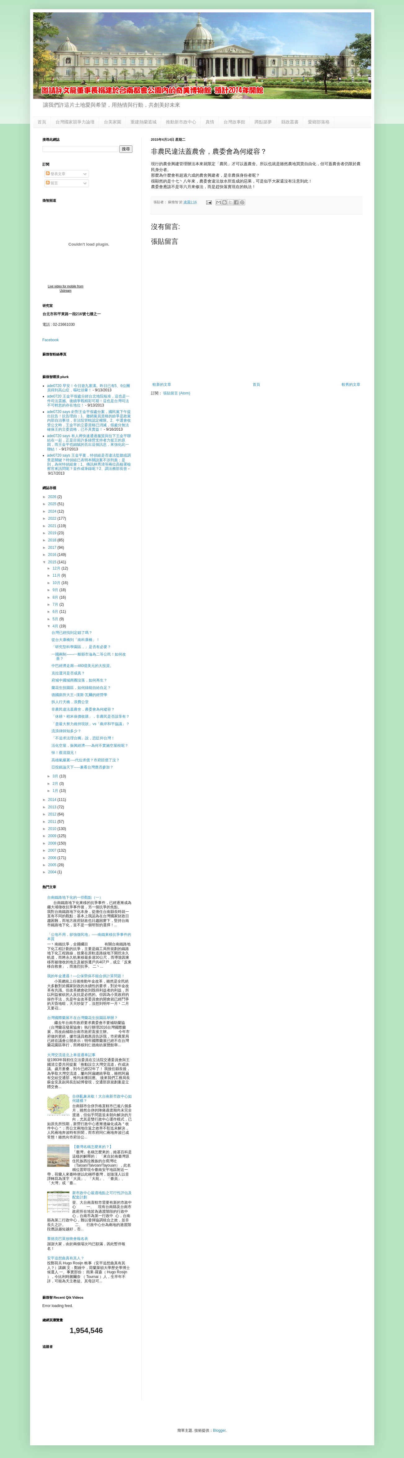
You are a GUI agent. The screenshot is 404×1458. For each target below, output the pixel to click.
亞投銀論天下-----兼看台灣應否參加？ (82, 767)
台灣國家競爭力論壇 (75, 121)
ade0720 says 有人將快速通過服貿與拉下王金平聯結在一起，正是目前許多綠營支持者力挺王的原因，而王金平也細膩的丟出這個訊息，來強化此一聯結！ (89, 442)
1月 (55, 791)
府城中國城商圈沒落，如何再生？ (79, 680)
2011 (52, 821)
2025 (52, 504)
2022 (52, 518)
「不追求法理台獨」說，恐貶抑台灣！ (83, 738)
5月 (55, 619)
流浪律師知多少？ (66, 731)
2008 (52, 843)
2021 (52, 526)
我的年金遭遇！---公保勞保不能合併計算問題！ (86, 976)
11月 (56, 575)
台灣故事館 (234, 121)
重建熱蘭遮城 (144, 121)
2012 (52, 814)
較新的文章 (162, 384)
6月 (55, 611)
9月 (55, 590)
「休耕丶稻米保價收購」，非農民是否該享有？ (90, 716)
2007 (52, 850)
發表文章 (55, 174)
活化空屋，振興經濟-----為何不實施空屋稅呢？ (89, 745)
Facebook (50, 340)
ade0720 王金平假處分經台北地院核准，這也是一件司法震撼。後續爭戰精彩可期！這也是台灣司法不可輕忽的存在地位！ (88, 400)
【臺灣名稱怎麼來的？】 (92, 1147)
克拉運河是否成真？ (68, 673)
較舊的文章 (351, 384)
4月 (55, 626)
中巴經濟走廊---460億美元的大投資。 (82, 666)
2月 (55, 783)
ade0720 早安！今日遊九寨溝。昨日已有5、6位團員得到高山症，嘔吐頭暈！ (88, 388)
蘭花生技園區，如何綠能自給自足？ (81, 688)
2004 (52, 872)
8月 (55, 597)
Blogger (219, 1430)
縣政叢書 (290, 121)
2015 (52, 562)
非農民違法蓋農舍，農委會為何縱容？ (83, 709)
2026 (52, 497)
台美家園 (112, 121)
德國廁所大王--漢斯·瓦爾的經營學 (79, 695)
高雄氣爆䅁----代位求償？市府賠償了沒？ (85, 760)
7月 (55, 604)
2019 (52, 533)
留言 (52, 183)
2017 (52, 547)
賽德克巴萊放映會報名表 (67, 1239)
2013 (52, 807)
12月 (56, 568)
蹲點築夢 (263, 121)
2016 (52, 555)
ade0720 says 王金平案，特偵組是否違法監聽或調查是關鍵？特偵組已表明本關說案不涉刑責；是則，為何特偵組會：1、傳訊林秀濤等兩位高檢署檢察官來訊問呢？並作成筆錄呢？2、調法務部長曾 (89, 462)
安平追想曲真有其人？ (65, 1258)
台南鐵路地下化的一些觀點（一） (75, 897)
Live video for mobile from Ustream (65, 288)
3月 (55, 776)
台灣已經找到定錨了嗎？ (71, 632)
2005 (52, 865)
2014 (52, 800)
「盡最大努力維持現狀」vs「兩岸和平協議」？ (90, 724)
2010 (52, 829)
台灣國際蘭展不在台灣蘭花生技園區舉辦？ (82, 1018)
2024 (52, 511)
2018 (52, 540)
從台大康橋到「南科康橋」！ (75, 640)
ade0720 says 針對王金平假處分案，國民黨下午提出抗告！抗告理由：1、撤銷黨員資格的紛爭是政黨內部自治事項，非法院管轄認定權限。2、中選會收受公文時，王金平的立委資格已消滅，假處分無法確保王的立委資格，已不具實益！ (89, 421)
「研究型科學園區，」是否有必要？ (81, 647)
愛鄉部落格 (319, 121)
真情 (210, 121)
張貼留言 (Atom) (176, 393)
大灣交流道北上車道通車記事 (71, 1055)
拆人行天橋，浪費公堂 (70, 702)
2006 (52, 858)
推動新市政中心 (181, 121)
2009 (52, 836)
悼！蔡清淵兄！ (64, 753)
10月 (56, 583)
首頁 (42, 121)
